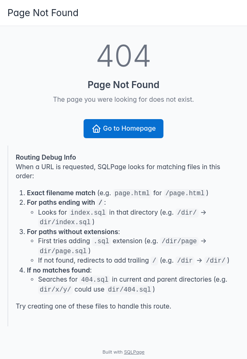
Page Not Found (43, 12)
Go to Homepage (123, 129)
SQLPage (134, 352)
